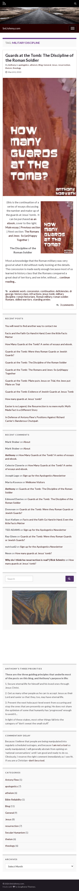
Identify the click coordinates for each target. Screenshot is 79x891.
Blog (40, 65)
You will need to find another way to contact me (31, 325)
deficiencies (62, 291)
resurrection (64, 65)
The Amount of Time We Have (39, 642)
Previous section (30, 227)
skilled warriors (23, 299)
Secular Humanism (15, 832)
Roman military (44, 296)
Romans (9, 299)
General (47, 65)
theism (8, 68)
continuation (47, 291)
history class (21, 293)
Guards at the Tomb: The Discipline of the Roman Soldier (39, 58)
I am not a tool (59, 745)
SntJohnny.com (11, 28)
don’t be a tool (36, 760)
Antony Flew (12, 779)
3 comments (67, 304)
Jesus (54, 65)
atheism (34, 65)
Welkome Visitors (35, 482)
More (59, 646)
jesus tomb (49, 293)
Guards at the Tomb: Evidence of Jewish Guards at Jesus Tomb (39, 391)
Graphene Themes (26, 886)
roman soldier (60, 296)
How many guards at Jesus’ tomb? (23, 398)
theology (17, 68)
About (26, 441)
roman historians (25, 296)
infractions (35, 293)
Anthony (12, 65)
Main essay (12, 227)
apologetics (24, 65)
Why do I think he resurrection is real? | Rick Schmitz (35, 559)
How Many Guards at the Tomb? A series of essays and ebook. (38, 344)
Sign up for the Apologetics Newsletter (44, 475)
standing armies (41, 299)
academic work (17, 291)
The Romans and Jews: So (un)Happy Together (23, 235)
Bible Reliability (13, 799)
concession (33, 291)
